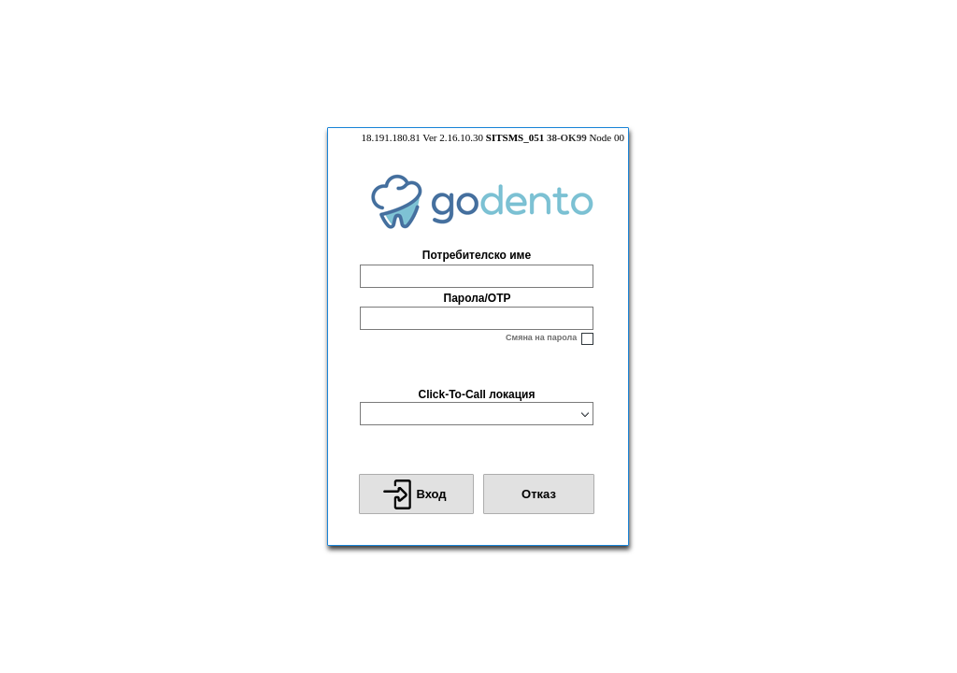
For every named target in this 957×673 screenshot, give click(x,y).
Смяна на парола (541, 337)
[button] (416, 494)
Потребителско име (476, 255)
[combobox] (468, 413)
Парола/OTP (477, 298)
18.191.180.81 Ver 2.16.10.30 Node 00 (492, 137)
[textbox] (477, 276)
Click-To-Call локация (476, 394)
